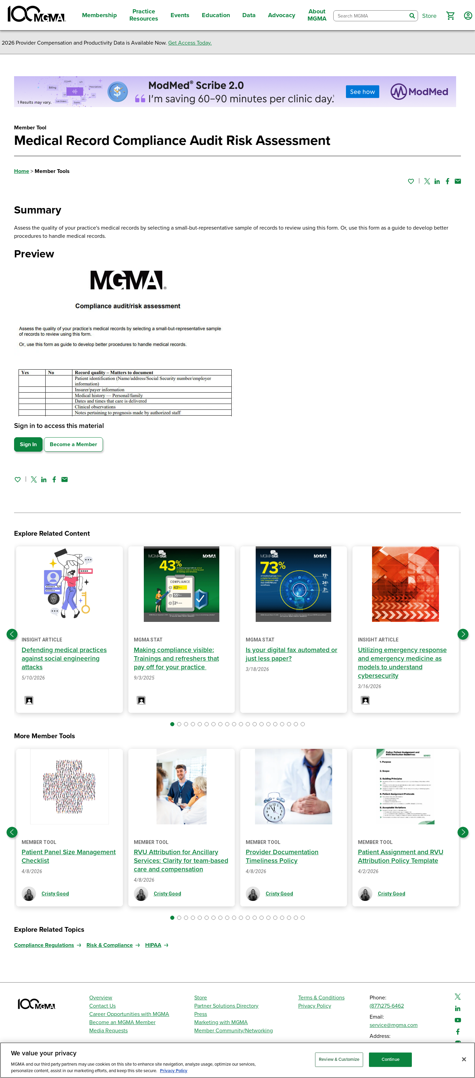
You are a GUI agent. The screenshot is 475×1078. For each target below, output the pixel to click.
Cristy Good (55, 893)
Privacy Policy (314, 1005)
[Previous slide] (12, 634)
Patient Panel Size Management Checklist (57, 856)
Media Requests (108, 1030)
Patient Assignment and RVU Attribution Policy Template (401, 856)
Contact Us (102, 1005)
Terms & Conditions (321, 997)
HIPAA (153, 945)
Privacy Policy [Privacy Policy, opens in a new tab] (173, 1071)
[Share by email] (458, 181)
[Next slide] (462, 634)
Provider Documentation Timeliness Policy (283, 856)
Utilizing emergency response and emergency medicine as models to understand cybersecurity (403, 663)
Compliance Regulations (44, 945)
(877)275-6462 (387, 1005)
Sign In (28, 444)
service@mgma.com (394, 1025)
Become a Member (73, 444)
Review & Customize (339, 1059)
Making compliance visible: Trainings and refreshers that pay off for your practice (177, 658)
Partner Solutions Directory (226, 1005)
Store (200, 997)
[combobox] (370, 16)
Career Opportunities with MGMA (129, 1014)
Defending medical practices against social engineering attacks (65, 658)
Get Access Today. (190, 42)
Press (200, 1014)
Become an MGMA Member (122, 1022)
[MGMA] (36, 15)
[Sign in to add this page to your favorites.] (410, 181)
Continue (390, 1059)
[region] (237, 1060)
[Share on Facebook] (447, 181)
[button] (450, 16)
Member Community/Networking (233, 1030)
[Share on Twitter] (427, 181)
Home (21, 171)
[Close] (464, 1059)
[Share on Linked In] (437, 181)
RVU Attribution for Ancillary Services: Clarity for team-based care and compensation (180, 860)
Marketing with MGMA (221, 1022)
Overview (100, 997)
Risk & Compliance (109, 945)
